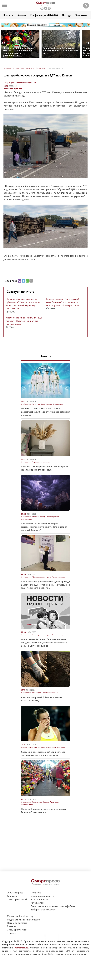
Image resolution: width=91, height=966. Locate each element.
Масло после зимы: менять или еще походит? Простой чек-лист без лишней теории (24, 320)
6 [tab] (57, 60)
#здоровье (36, 462)
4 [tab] (49, 60)
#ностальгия (58, 404)
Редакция (12, 896)
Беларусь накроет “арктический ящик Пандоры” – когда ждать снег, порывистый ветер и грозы (62, 302)
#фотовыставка (38, 577)
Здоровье (81, 15)
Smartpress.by (20, 947)
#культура (35, 404)
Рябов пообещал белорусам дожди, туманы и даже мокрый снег (60, 50)
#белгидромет (53, 517)
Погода (66, 15)
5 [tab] (53, 60)
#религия (61, 747)
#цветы (46, 802)
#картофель (36, 693)
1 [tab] (36, 60)
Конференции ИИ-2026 (44, 15)
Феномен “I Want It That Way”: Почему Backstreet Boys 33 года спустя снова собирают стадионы (45, 411)
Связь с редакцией (17, 899)
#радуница (54, 802)
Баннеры (11, 926)
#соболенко (51, 747)
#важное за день (59, 635)
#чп (20, 89)
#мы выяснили (27, 804)
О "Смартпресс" (15, 892)
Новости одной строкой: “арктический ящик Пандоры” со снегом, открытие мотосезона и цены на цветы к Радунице (44, 642)
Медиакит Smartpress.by (20, 916)
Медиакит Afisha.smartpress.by (23, 919)
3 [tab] (44, 60)
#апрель (54, 693)
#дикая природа (58, 577)
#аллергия (45, 462)
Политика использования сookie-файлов (53, 906)
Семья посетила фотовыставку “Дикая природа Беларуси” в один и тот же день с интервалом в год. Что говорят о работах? (45, 584)
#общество (8, 89)
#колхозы (46, 693)
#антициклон (26, 519)
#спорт (34, 747)
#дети (48, 577)
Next (88, 43)
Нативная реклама (17, 922)
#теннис (41, 747)
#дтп (16, 89)
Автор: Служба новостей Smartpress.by (19, 83)
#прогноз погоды (38, 517)
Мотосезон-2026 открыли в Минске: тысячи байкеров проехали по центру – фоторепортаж (18, 52)
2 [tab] (40, 60)
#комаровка (37, 802)
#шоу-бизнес (46, 404)
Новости (8, 15)
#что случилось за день (41, 635)
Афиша (21, 15)
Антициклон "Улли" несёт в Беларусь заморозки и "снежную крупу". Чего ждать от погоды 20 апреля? (44, 526)
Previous (3, 43)
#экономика (26, 802)
